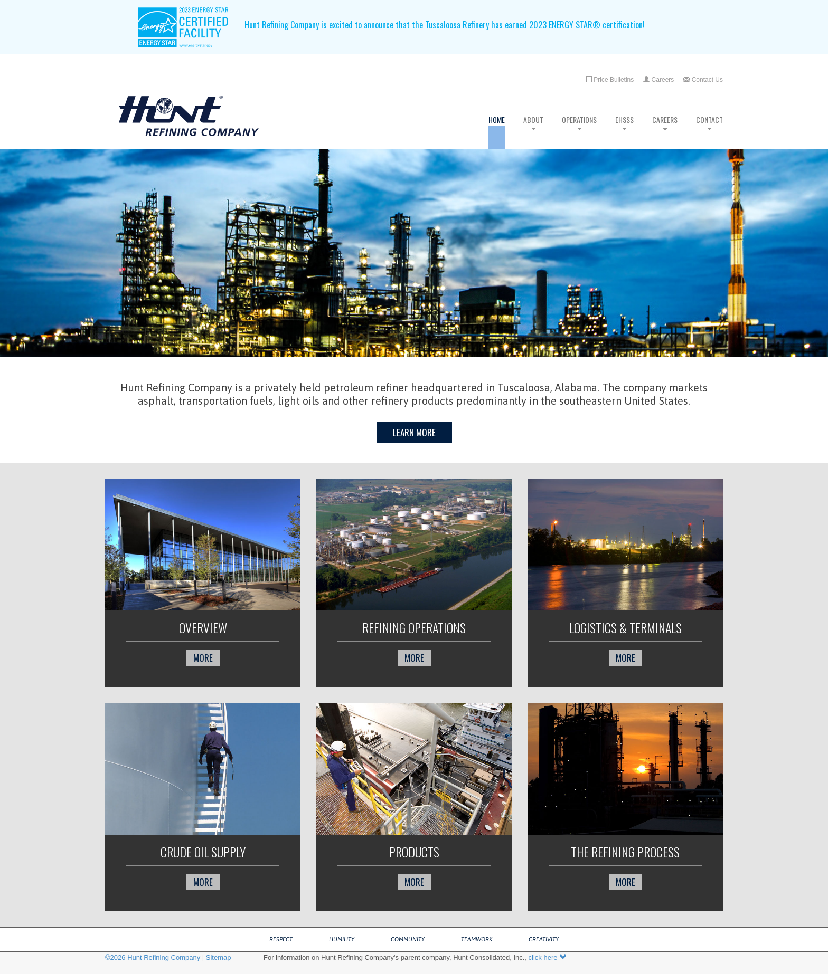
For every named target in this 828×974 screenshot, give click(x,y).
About (533, 131)
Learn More (414, 432)
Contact (709, 131)
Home (496, 131)
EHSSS (624, 131)
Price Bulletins (610, 79)
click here (548, 957)
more (203, 657)
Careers (658, 79)
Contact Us (703, 79)
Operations (579, 131)
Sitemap (218, 957)
